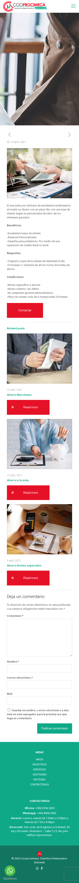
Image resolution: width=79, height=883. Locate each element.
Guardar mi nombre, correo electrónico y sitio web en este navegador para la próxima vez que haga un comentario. (38, 714)
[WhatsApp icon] (37, 868)
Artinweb (39, 862)
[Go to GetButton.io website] (10, 878)
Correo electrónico (20, 677)
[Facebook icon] (41, 868)
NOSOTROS (40, 764)
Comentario (15, 615)
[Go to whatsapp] (10, 870)
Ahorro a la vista (18, 480)
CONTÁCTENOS (39, 784)
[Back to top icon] (39, 853)
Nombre (13, 661)
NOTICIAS (39, 779)
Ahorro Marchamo (19, 394)
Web (10, 693)
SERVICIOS (39, 769)
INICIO (39, 759)
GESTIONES (40, 774)
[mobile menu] (73, 6)
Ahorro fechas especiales (24, 565)
